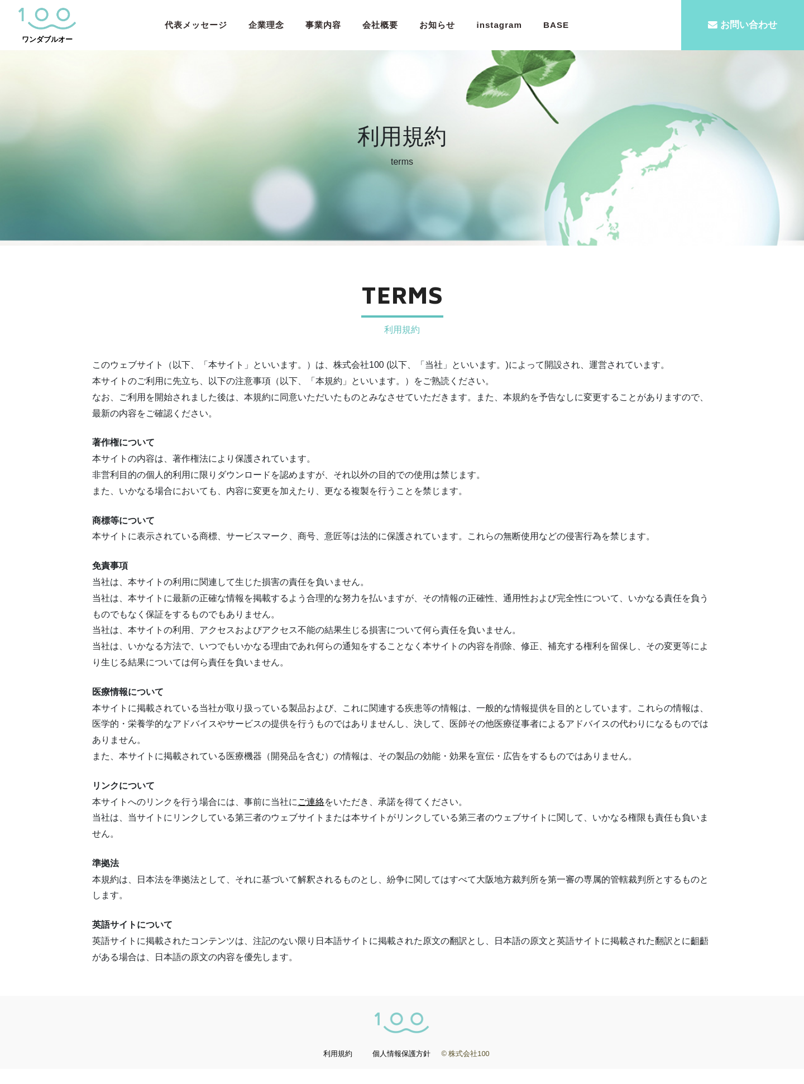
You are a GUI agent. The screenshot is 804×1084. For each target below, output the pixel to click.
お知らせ (437, 25)
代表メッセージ (196, 25)
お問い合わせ (742, 25)
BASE (556, 25)
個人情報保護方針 (401, 1068)
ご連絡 (311, 816)
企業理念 (266, 25)
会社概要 (380, 25)
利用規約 (337, 1068)
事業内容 (323, 25)
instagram (499, 25)
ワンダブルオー (47, 25)
